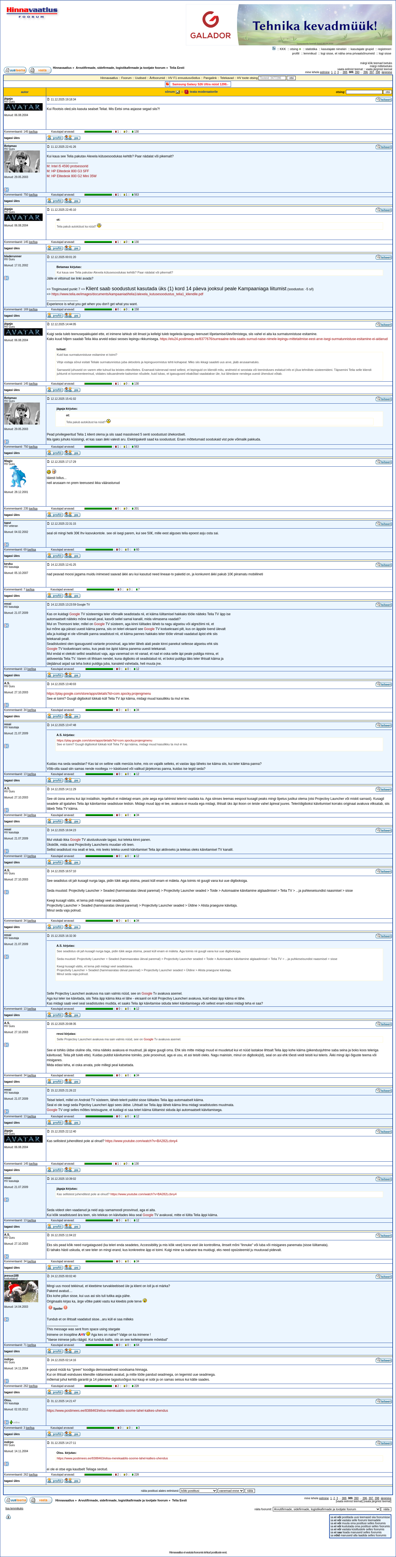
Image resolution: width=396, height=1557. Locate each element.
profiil (295, 53)
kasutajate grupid (362, 49)
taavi (7, 522)
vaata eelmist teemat (350, 69)
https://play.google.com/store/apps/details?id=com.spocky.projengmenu (99, 694)
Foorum (126, 78)
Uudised (140, 78)
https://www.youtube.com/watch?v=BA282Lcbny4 (141, 1141)
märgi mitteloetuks (381, 66)
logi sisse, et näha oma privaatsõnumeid (348, 53)
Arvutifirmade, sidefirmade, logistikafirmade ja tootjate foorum (121, 67)
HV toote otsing (247, 78)
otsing (294, 49)
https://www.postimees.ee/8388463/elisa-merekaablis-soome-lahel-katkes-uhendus (107, 1411)
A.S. (7, 683)
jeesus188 (11, 1275)
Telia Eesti (177, 67)
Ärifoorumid (157, 78)
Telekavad (227, 78)
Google (74, 614)
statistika (311, 49)
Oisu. (8, 1400)
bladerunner (13, 256)
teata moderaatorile (201, 91)
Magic (8, 461)
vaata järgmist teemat (379, 69)
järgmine (387, 72)
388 (345, 72)
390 (357, 72)
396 (365, 72)
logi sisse (385, 53)
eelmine (324, 72)
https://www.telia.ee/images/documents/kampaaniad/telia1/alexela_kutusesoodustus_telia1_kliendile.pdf (127, 294)
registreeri (384, 49)
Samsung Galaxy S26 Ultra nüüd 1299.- (200, 84)
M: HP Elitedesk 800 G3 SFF (68, 171)
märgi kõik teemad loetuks (376, 63)
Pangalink (210, 78)
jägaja (8, 98)
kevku (8, 563)
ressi (7, 603)
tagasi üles (12, 137)
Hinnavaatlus (62, 67)
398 (377, 72)
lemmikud (310, 53)
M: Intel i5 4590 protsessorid (67, 166)
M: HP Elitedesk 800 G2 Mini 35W (72, 176)
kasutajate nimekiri (333, 49)
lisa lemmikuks (14, 1508)
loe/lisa (33, 131)
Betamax (10, 145)
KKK (283, 49)
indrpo (8, 1359)
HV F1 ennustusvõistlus (184, 78)
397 (371, 72)
